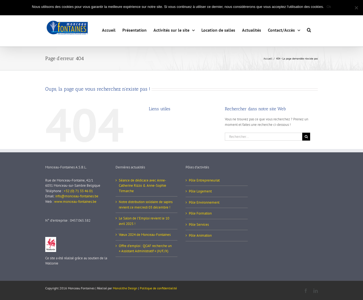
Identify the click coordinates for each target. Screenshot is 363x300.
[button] (309, 29)
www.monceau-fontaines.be (75, 201)
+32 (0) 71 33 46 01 (78, 191)
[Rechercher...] (263, 137)
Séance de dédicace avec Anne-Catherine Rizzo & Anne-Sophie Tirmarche (142, 185)
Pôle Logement (200, 191)
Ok (328, 7)
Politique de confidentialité (158, 288)
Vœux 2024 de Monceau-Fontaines (145, 234)
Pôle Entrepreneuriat (204, 180)
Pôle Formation (200, 213)
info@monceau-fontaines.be (76, 196)
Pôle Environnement (204, 202)
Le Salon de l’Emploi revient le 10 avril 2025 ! (144, 221)
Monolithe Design (125, 288)
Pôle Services (199, 224)
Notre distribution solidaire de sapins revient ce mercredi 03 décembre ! (146, 205)
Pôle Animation (200, 235)
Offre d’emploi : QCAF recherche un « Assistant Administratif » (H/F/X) (145, 248)
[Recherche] (306, 137)
